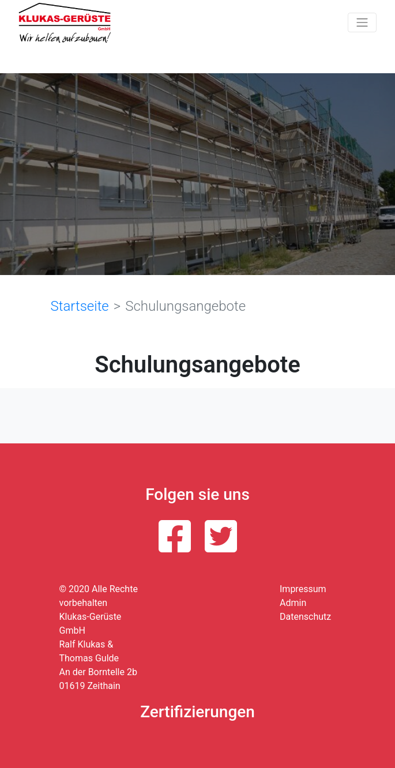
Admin (293, 602)
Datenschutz (305, 616)
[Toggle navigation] (362, 22)
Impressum (303, 588)
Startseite (80, 306)
